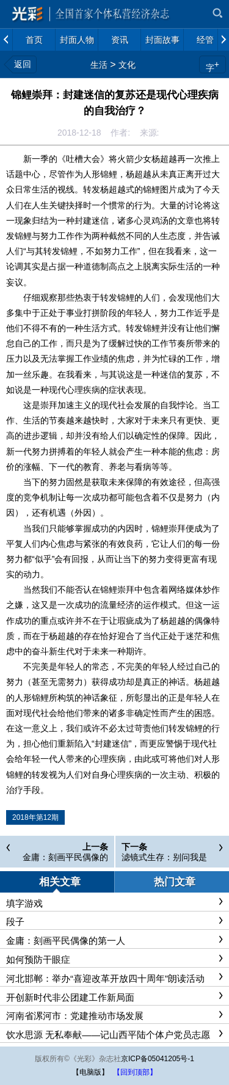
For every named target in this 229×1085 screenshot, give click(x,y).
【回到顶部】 (135, 1072)
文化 (127, 65)
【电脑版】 (90, 1072)
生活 (98, 65)
